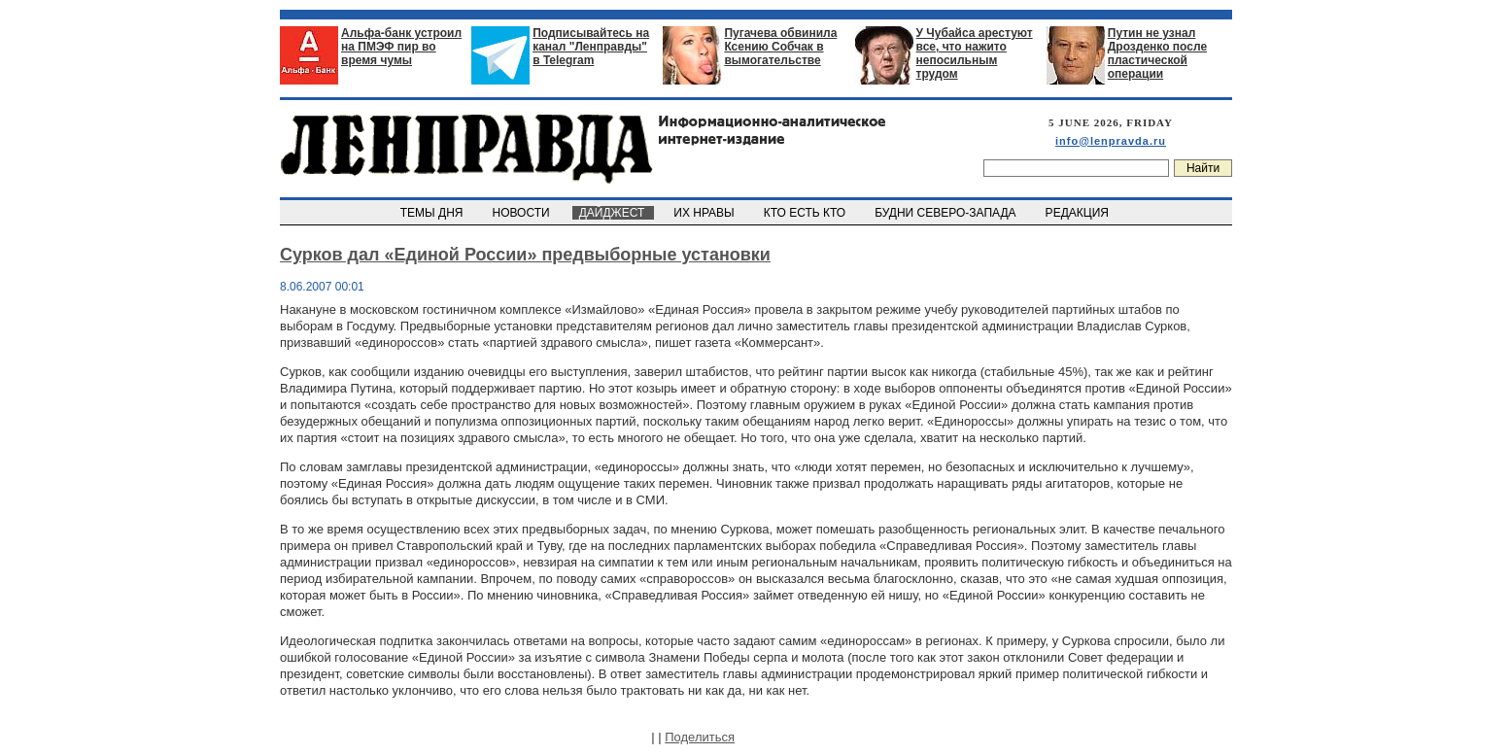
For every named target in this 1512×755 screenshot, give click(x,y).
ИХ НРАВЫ (706, 213)
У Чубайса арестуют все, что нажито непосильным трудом (974, 53)
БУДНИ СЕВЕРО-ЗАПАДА (946, 213)
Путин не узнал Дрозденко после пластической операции (1157, 53)
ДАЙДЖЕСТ (613, 213)
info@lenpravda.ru (1110, 141)
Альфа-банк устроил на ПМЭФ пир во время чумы (401, 46)
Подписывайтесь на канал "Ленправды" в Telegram (591, 46)
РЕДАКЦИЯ (1078, 213)
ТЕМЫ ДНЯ (433, 213)
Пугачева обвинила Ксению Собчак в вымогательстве (780, 46)
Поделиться (700, 737)
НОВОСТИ (523, 213)
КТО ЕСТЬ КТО (806, 213)
